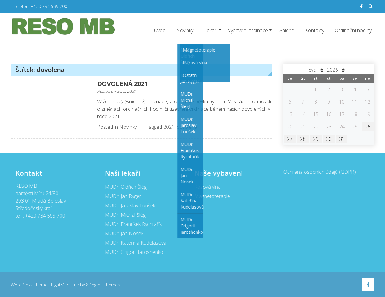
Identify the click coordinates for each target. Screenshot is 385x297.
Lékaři (210, 30)
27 (289, 139)
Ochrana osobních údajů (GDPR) (319, 172)
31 (342, 139)
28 (303, 139)
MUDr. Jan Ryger (122, 196)
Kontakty (314, 30)
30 (329, 139)
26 (367, 126)
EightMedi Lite (65, 285)
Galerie (286, 30)
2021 (168, 127)
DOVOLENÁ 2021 (122, 83)
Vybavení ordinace (248, 30)
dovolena (187, 127)
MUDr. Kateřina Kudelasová (135, 242)
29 (316, 139)
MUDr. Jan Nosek (123, 233)
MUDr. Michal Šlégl (125, 214)
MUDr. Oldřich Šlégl (125, 186)
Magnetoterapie (211, 196)
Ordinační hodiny (353, 30)
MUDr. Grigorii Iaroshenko (133, 252)
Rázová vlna (207, 186)
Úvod (159, 30)
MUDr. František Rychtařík (132, 224)
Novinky (184, 30)
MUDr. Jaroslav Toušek (129, 205)
